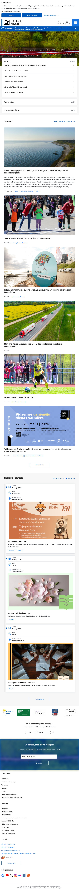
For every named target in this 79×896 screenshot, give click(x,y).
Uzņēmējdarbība (18, 456)
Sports (24, 243)
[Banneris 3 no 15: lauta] (39, 713)
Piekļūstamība (6, 815)
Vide (37, 191)
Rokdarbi (11, 619)
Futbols (16, 402)
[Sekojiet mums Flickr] (19, 875)
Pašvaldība (4, 779)
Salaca (15, 297)
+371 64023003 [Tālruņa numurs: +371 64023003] (9, 844)
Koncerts (11, 550)
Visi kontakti (11, 863)
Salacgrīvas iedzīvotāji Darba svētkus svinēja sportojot (27, 238)
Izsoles (3, 791)
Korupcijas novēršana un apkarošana (13, 818)
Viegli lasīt (4, 808)
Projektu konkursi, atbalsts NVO (11, 797)
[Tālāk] (75, 712)
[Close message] (75, 28)
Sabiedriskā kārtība (7, 821)
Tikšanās (19, 550)
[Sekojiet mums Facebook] (2, 875)
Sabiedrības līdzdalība (27, 191)
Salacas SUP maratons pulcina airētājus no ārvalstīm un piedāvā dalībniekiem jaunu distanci (37, 291)
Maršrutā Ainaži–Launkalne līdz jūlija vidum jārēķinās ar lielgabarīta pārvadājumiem (33, 345)
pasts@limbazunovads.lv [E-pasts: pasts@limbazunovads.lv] (12, 850)
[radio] (28, 732)
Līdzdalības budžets (7, 830)
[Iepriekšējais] (4, 712)
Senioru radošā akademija (19, 613)
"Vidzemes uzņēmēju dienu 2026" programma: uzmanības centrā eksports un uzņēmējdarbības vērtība (37, 450)
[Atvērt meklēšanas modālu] (59, 22)
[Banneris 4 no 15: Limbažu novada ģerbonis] (55, 713)
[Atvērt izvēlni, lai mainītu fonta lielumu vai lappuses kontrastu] (67, 22)
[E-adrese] (5, 857)
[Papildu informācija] (11, 857)
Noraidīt (11, 15)
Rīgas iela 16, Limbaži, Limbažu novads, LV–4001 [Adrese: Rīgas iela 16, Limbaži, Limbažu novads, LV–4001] (20, 854)
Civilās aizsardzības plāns (9, 824)
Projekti (3, 788)
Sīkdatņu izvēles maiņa (8, 833)
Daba (16, 191)
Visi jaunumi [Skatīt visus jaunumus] (39, 465)
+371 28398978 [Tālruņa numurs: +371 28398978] (9, 847)
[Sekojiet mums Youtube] (7, 875)
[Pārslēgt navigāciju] (75, 22)
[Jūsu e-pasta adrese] (39, 756)
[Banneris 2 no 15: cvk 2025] (23, 713)
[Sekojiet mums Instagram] (15, 875)
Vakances (4, 785)
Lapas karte (5, 827)
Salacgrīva (16, 243)
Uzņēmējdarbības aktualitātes (33, 456)
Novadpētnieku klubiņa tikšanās (21, 682)
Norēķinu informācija (8, 782)
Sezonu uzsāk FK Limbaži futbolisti (19, 397)
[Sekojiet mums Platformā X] (11, 875)
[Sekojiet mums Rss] (28, 875)
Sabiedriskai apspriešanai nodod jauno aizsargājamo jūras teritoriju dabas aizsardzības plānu (36, 171)
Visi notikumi (39, 699)
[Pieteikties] (39, 763)
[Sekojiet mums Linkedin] (24, 875)
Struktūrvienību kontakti (9, 794)
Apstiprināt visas (32, 15)
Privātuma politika (7, 811)
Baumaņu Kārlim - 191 (17, 541)
